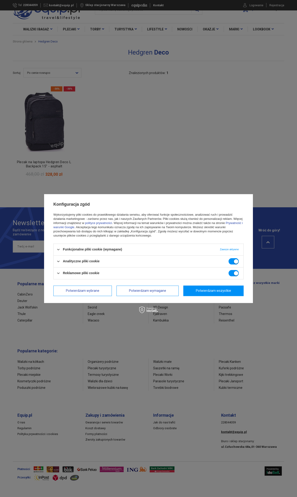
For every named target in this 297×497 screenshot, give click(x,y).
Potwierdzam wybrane (82, 290)
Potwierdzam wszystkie (213, 290)
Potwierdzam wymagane (147, 290)
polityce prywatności (98, 223)
